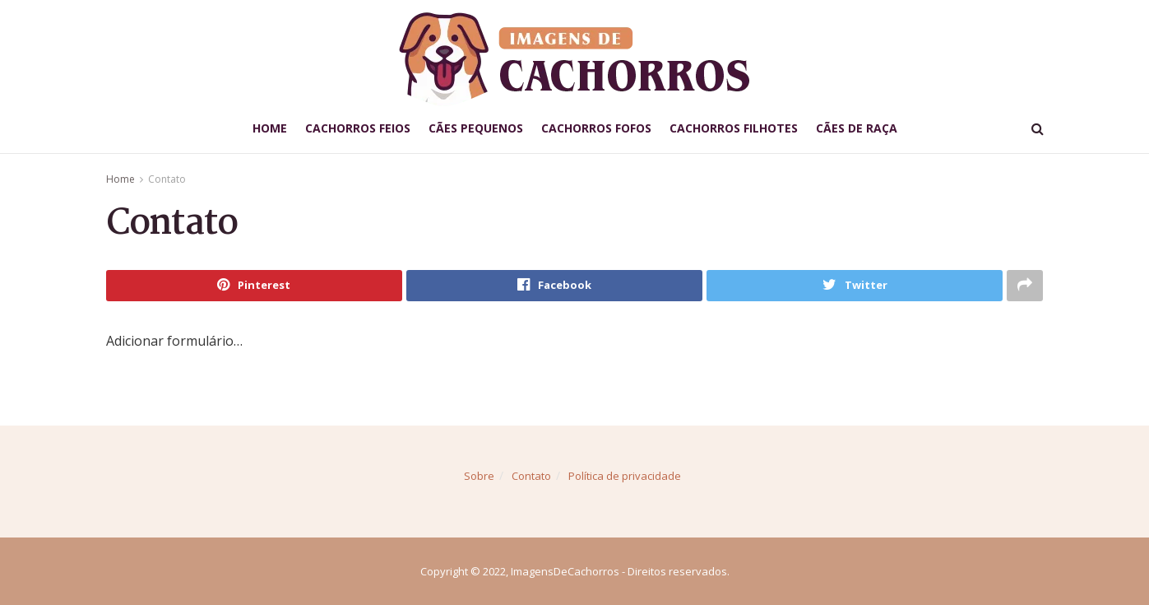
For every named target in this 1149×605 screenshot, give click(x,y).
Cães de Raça (856, 128)
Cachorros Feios (357, 128)
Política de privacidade (624, 475)
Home (270, 128)
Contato (167, 179)
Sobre (479, 475)
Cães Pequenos (476, 128)
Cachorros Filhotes (733, 128)
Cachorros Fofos (596, 128)
